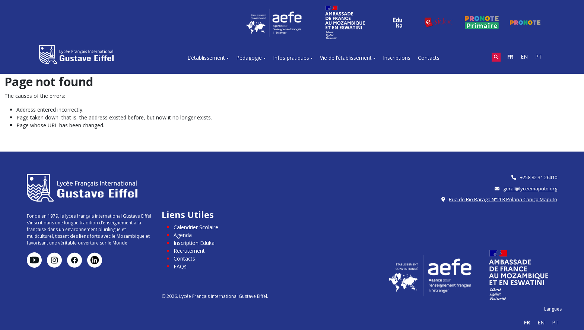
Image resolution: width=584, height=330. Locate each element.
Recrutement (189, 250)
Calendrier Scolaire (196, 227)
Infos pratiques (291, 57)
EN (524, 56)
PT (538, 56)
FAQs (180, 266)
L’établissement (206, 57)
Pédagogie (249, 57)
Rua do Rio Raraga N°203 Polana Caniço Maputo (503, 199)
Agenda (183, 235)
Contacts (428, 57)
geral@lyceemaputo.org (530, 188)
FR (510, 56)
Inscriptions (396, 57)
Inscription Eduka (194, 242)
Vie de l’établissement (346, 57)
